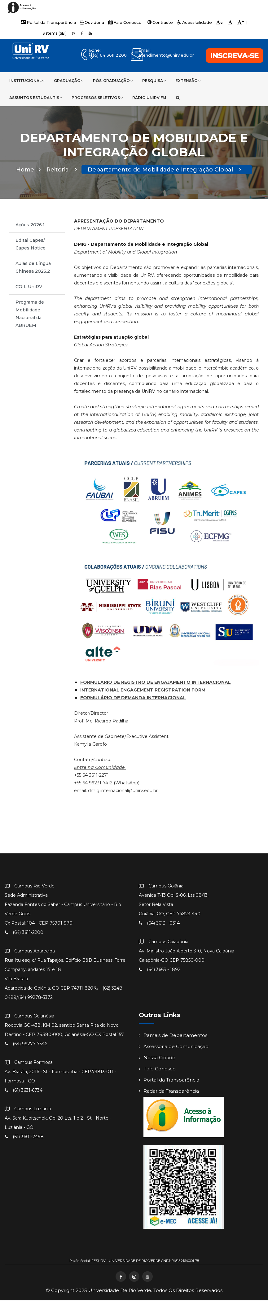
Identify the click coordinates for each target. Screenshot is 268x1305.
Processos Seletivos (97, 97)
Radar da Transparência (169, 1096)
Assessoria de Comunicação (174, 1051)
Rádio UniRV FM (149, 97)
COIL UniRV (28, 291)
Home (28, 174)
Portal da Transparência (53, 22)
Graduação (69, 80)
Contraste (157, 22)
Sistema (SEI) (54, 33)
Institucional (27, 80)
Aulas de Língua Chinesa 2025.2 (33, 272)
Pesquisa (154, 80)
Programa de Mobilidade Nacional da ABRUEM (29, 318)
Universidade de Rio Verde (119, 1295)
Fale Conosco (124, 22)
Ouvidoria (93, 22)
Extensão (188, 80)
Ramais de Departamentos (173, 1040)
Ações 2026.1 (30, 229)
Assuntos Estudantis (35, 97)
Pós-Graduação (113, 80)
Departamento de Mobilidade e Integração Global (164, 174)
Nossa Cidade (157, 1062)
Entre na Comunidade (100, 772)
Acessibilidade (189, 22)
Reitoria (61, 174)
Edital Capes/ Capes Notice (30, 248)
